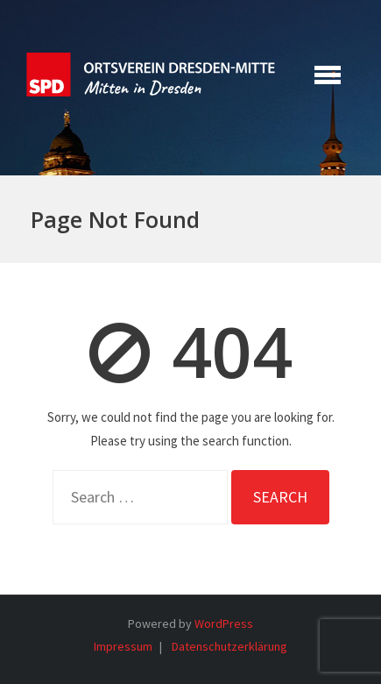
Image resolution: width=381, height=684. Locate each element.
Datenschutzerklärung (229, 646)
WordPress (223, 623)
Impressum (123, 646)
